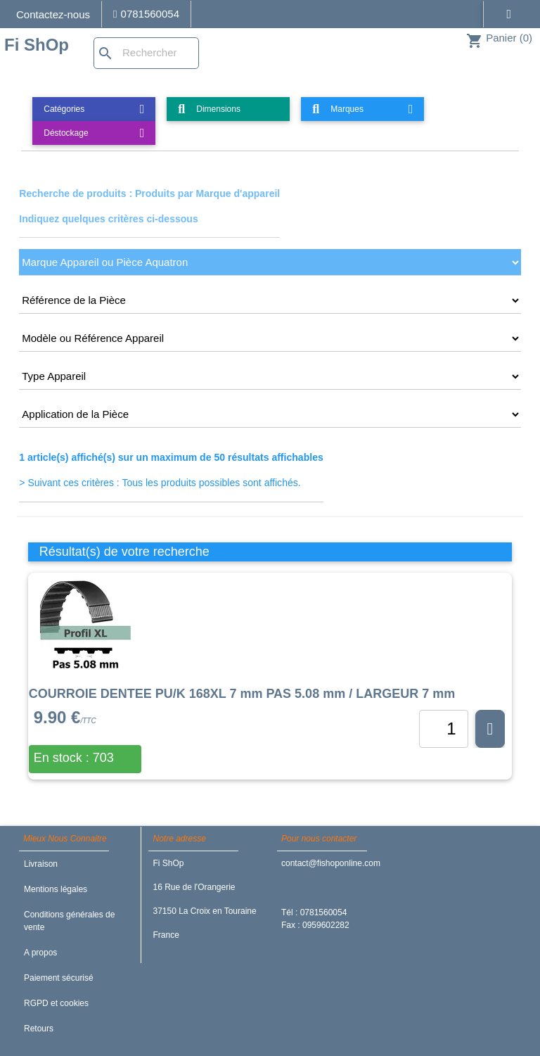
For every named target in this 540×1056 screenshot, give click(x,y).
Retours (38, 1028)
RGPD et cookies (56, 1003)
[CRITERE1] (269, 262)
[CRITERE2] (269, 300)
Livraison (41, 864)
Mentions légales (55, 889)
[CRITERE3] (269, 338)
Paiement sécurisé (59, 978)
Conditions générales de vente (69, 921)
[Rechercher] (146, 53)
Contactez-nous (53, 14)
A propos (40, 953)
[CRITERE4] (269, 376)
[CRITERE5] (269, 414)
